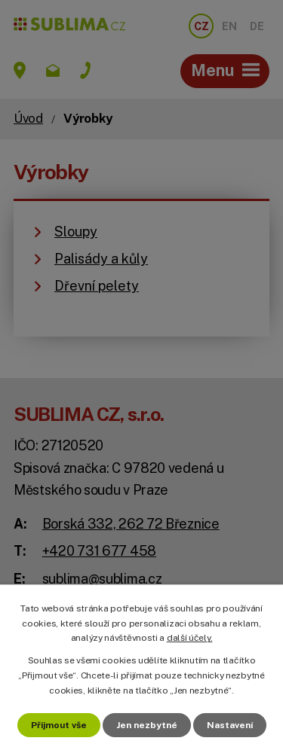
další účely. (189, 638)
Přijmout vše (59, 725)
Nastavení (230, 725)
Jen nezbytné (146, 725)
